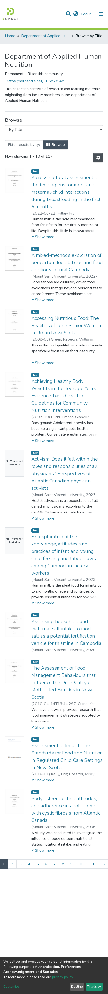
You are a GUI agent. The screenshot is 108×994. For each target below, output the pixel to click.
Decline (77, 986)
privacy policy (62, 977)
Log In (86, 14)
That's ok (94, 986)
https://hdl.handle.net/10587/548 (35, 81)
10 (81, 864)
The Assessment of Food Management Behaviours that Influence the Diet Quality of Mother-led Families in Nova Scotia (63, 682)
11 (92, 864)
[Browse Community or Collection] (54, 129)
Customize (11, 986)
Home (10, 36)
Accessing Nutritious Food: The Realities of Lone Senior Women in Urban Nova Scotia (66, 325)
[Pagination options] (98, 157)
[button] (76, 14)
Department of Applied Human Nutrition (45, 36)
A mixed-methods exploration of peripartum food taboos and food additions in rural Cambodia (67, 262)
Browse (55, 144)
